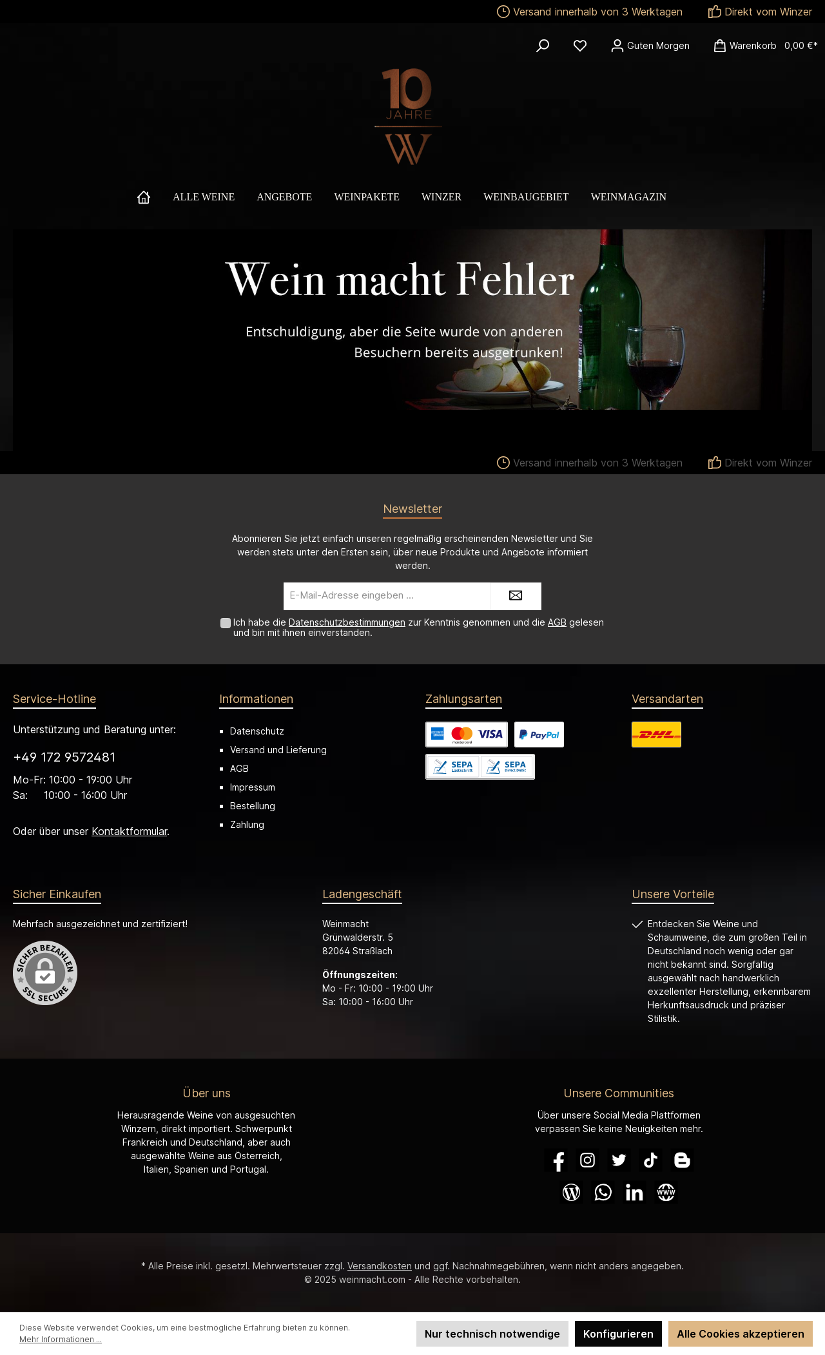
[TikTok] (650, 1160)
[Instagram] (587, 1160)
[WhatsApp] (602, 1192)
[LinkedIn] (634, 1192)
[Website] (666, 1192)
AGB (557, 622)
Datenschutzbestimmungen (347, 622)
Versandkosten (379, 1265)
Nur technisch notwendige (492, 1333)
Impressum (252, 787)
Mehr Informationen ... (60, 1339)
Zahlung (247, 824)
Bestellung (252, 805)
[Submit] (515, 596)
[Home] (155, 197)
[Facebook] (555, 1160)
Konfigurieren (618, 1333)
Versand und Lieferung (278, 749)
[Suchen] (542, 46)
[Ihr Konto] (650, 46)
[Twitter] (619, 1160)
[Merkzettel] (580, 46)
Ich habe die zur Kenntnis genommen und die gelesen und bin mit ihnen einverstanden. (418, 628)
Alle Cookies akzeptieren (740, 1333)
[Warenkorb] (761, 46)
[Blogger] (682, 1160)
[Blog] (571, 1192)
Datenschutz (257, 731)
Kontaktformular (129, 831)
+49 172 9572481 (64, 757)
